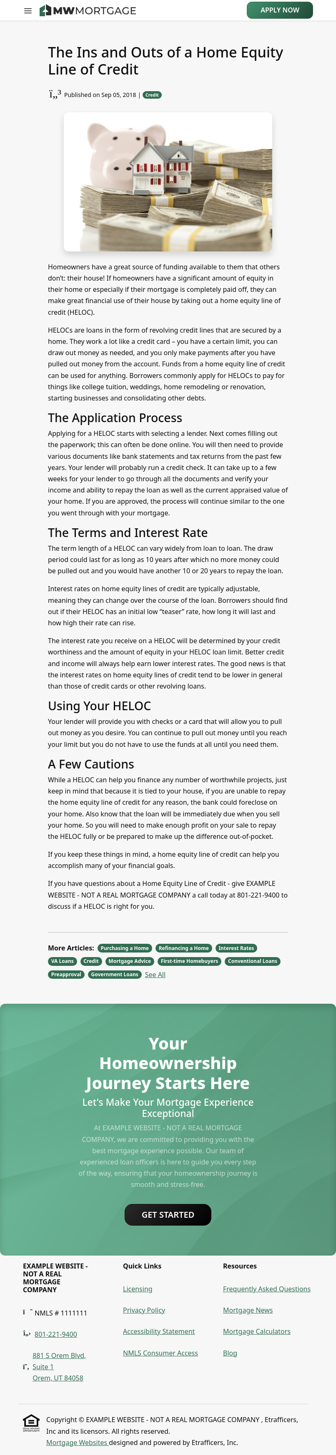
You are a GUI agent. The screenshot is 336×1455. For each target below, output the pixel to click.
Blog (230, 1353)
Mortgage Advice (129, 961)
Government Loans (114, 974)
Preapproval (66, 974)
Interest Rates (236, 948)
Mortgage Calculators (257, 1331)
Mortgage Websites (77, 1442)
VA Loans (62, 961)
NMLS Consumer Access (160, 1353)
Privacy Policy (144, 1310)
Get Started (168, 1214)
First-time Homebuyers (189, 961)
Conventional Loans (252, 961)
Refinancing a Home (184, 948)
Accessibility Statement (159, 1331)
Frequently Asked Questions (267, 1288)
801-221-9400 (56, 1334)
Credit (152, 95)
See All (155, 974)
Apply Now (280, 10)
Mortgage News (248, 1310)
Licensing (138, 1288)
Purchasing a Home (125, 948)
